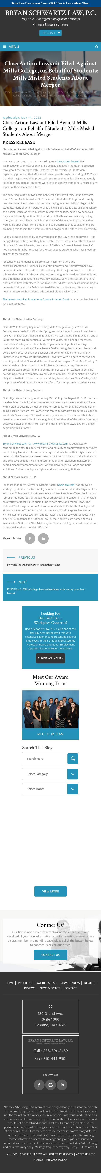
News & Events (50, 988)
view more (50, 891)
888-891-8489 (59, 25)
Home (10, 983)
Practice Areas (45, 983)
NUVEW (11, 1154)
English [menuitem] (49, 33)
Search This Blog (37, 747)
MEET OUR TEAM (50, 734)
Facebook (39, 1085)
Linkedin (43, 538)
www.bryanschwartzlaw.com (51, 443)
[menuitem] (50, 33)
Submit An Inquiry (50, 658)
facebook (30, 538)
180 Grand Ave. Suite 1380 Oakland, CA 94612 (50, 1019)
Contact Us (50, 955)
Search (72, 758)
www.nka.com (66, 484)
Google (50, 1085)
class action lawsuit (68, 161)
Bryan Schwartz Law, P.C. (18, 443)
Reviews (29, 988)
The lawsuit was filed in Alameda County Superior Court (36, 299)
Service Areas (70, 983)
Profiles (24, 983)
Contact (70, 988)
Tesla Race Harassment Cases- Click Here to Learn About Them (50, 3)
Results (89, 983)
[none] (50, 33)
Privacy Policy (57, 1160)
